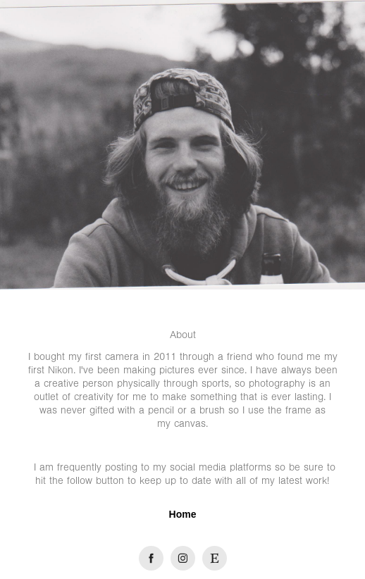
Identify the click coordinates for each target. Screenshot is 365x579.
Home (183, 514)
